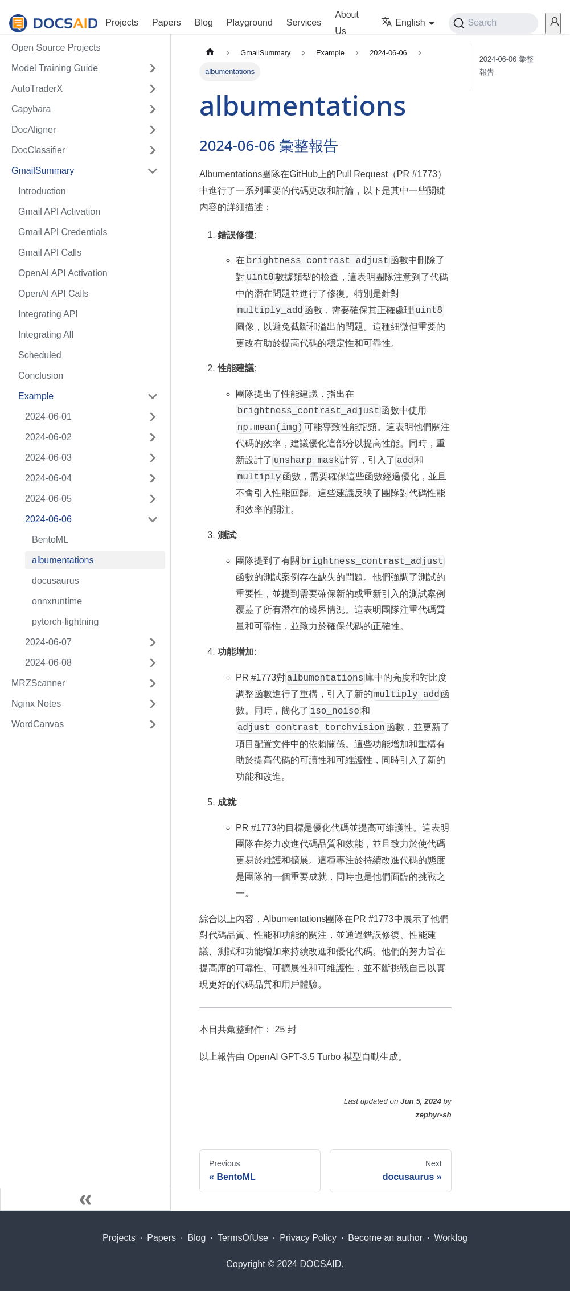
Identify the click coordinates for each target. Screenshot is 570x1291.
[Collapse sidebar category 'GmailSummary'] (152, 171)
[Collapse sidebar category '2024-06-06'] (152, 519)
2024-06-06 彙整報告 (506, 65)
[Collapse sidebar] (85, 1199)
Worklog (451, 1238)
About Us (347, 23)
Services (303, 22)
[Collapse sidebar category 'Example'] (152, 396)
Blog (204, 22)
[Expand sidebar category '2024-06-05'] (152, 499)
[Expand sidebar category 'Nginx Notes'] (152, 704)
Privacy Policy (308, 1238)
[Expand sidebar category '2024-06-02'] (152, 437)
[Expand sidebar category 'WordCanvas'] (152, 724)
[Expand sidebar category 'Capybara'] (152, 109)
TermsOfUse (243, 1238)
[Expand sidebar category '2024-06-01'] (152, 417)
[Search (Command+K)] (494, 23)
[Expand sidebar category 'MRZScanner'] (152, 683)
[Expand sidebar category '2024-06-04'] (152, 478)
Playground (250, 22)
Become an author (385, 1238)
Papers (166, 22)
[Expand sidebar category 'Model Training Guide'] (152, 68)
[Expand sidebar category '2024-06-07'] (152, 642)
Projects (121, 22)
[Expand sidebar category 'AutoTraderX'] (152, 89)
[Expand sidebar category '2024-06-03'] (152, 458)
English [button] (403, 22)
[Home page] (210, 52)
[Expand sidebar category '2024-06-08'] (152, 663)
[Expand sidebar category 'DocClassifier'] (152, 150)
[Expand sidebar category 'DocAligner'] (152, 130)
